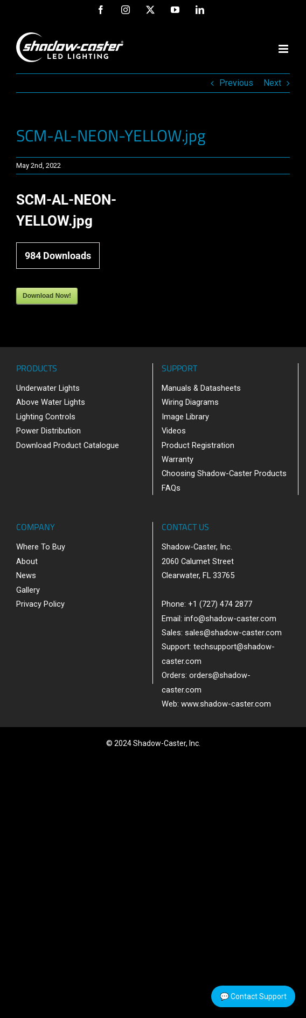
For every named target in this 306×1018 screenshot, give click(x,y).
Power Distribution (48, 431)
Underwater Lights (48, 388)
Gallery (28, 590)
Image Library (185, 417)
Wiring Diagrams (190, 402)
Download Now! (47, 296)
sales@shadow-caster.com (233, 632)
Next (272, 83)
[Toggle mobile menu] (284, 49)
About (27, 561)
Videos (174, 431)
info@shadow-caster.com (230, 618)
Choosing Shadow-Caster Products (224, 473)
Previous (236, 83)
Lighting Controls (45, 417)
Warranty (177, 459)
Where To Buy (40, 547)
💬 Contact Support (253, 996)
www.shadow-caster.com (226, 704)
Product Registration (198, 445)
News (26, 575)
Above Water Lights (50, 402)
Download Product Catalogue (67, 445)
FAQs (171, 488)
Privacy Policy (40, 604)
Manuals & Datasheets (201, 388)
